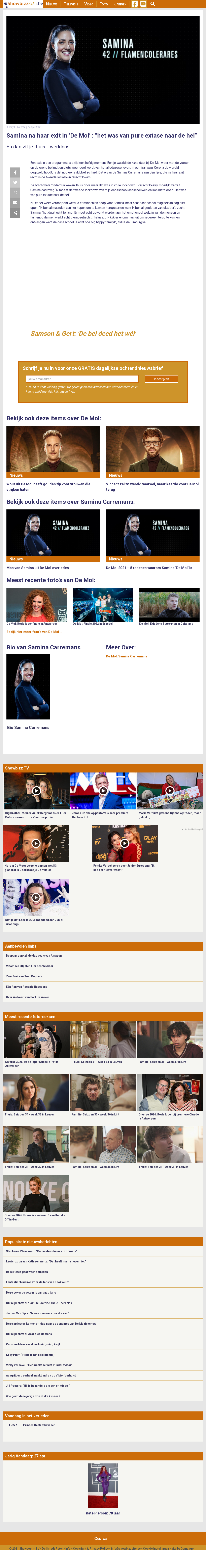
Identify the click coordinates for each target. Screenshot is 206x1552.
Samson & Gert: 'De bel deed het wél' (82, 333)
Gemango (187, 1548)
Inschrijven (161, 379)
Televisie (71, 4)
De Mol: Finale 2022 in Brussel (93, 623)
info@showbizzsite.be (126, 1548)
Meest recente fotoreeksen (30, 1016)
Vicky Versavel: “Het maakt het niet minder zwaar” (39, 1365)
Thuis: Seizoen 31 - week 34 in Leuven (97, 1061)
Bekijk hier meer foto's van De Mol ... (34, 632)
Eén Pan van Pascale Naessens (26, 986)
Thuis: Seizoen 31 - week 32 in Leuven (30, 1166)
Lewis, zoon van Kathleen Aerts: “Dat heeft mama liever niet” (46, 1261)
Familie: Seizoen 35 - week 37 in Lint (162, 1061)
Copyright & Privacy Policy (91, 1548)
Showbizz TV (17, 768)
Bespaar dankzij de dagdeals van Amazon (34, 955)
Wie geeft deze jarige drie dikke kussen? (33, 1396)
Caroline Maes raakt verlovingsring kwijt (33, 1344)
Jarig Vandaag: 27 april (26, 1456)
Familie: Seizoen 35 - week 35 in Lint (95, 1166)
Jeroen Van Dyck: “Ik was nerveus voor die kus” (37, 1313)
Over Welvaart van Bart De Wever (27, 997)
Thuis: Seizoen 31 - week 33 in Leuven (30, 1114)
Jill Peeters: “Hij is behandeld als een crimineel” (38, 1385)
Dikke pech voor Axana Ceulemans (29, 1334)
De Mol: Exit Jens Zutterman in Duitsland (166, 623)
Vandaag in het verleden (27, 1415)
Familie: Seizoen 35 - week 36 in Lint (95, 1114)
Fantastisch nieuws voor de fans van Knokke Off (37, 1282)
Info (68, 1548)
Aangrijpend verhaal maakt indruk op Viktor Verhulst (41, 1375)
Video (88, 4)
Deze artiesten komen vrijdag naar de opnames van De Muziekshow (51, 1323)
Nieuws (52, 4)
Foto (104, 4)
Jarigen (120, 4)
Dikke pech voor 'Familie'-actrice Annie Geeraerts (39, 1303)
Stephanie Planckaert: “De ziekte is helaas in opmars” (41, 1251)
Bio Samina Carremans (28, 727)
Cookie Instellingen (156, 1548)
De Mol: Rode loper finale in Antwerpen (32, 623)
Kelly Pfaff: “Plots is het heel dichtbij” (31, 1354)
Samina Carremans (132, 656)
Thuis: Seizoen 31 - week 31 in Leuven (163, 1166)
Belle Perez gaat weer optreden (27, 1271)
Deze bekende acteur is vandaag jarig (31, 1292)
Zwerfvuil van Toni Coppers (24, 976)
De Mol (111, 656)
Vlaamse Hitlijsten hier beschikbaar (29, 966)
